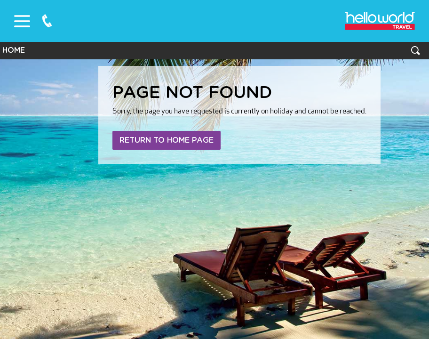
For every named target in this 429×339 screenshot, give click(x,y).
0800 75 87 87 (47, 20)
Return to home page (166, 140)
